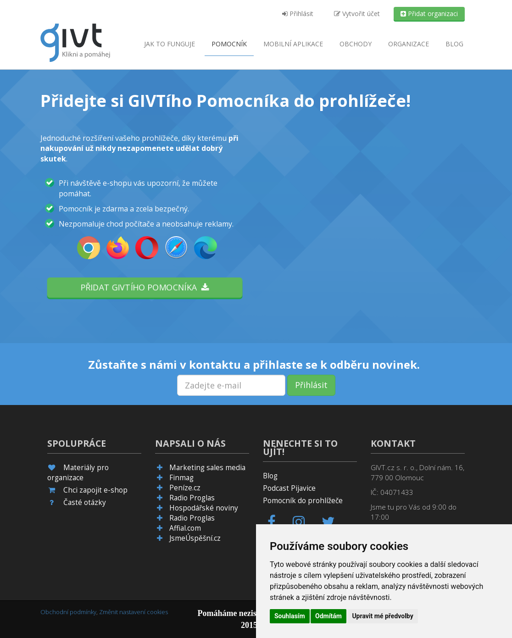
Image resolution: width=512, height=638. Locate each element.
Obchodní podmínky (68, 612)
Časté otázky (84, 502)
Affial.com (185, 528)
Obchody (355, 43)
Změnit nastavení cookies (133, 612)
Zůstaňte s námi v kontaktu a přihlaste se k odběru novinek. (254, 364)
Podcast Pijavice (289, 488)
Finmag (181, 478)
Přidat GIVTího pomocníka (145, 287)
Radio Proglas (192, 498)
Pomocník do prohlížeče (303, 500)
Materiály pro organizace (78, 473)
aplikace (293, 43)
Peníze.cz (184, 488)
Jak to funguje (169, 43)
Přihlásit (297, 13)
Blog (454, 43)
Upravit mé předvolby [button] (382, 616)
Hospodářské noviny (203, 508)
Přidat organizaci (429, 13)
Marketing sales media (207, 467)
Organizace (408, 43)
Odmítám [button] (328, 616)
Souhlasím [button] (289, 616)
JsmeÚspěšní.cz (195, 538)
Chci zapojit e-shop (95, 490)
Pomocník (229, 43)
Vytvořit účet (357, 13)
